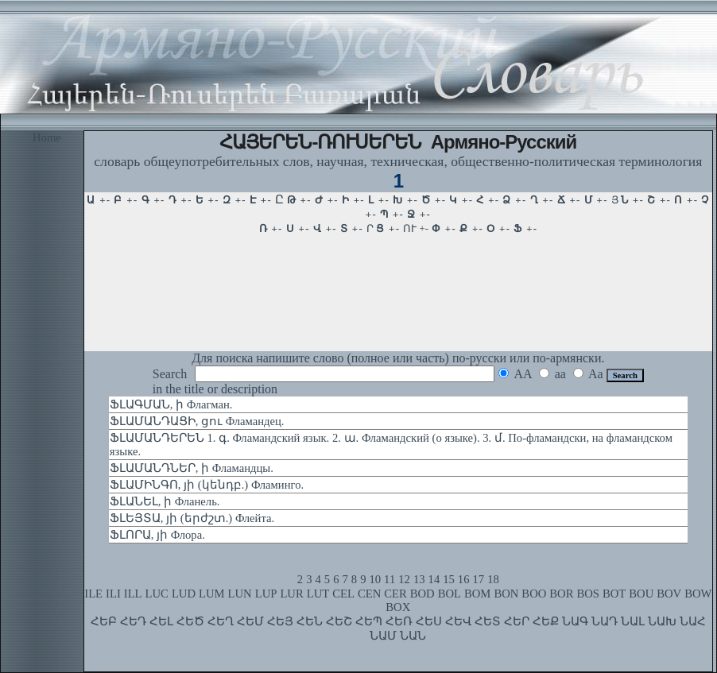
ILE (93, 593)
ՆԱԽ (662, 621)
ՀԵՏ (488, 621)
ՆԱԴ (604, 621)
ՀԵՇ (339, 621)
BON (506, 593)
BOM (477, 593)
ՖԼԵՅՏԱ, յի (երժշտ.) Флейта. (192, 518)
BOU (641, 593)
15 (449, 579)
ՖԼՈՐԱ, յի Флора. (157, 534)
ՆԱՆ (413, 635)
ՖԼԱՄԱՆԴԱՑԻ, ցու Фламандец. (197, 421)
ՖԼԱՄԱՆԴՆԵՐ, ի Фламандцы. (191, 468)
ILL (133, 593)
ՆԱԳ (575, 621)
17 (479, 579)
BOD (422, 593)
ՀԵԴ (133, 621)
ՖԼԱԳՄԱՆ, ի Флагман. (171, 404)
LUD (184, 593)
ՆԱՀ (693, 621)
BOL (449, 593)
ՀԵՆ (309, 621)
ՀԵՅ (280, 621)
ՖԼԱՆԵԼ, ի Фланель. (165, 501)
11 (389, 579)
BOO (533, 593)
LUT (318, 593)
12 (404, 579)
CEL (343, 593)
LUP (266, 593)
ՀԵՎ (458, 621)
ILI (113, 593)
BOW (697, 593)
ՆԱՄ (383, 635)
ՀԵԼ (161, 621)
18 (493, 579)
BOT (614, 593)
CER (395, 593)
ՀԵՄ (250, 621)
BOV (669, 593)
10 (375, 579)
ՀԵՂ (220, 621)
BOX (398, 607)
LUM (212, 593)
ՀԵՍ (429, 621)
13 (419, 579)
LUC (157, 593)
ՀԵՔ (546, 621)
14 (434, 579)
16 (464, 579)
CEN (369, 593)
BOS (587, 593)
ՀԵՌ (399, 621)
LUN (240, 593)
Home (47, 137)
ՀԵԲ (104, 621)
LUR (291, 593)
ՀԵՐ (516, 621)
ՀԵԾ (190, 621)
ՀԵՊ (368, 621)
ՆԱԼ (633, 621)
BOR (561, 593)
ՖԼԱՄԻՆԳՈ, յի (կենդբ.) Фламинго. (207, 484)
